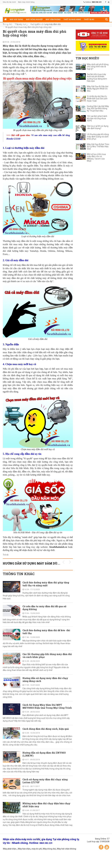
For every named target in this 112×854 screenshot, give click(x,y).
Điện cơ (41, 24)
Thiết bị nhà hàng (72, 19)
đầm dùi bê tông (56, 382)
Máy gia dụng (10, 24)
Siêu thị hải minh (9, 2)
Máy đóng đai (49, 849)
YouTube (106, 847)
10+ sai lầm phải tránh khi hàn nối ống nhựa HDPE (97, 118)
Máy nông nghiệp (34, 19)
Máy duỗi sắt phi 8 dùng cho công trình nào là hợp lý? (97, 66)
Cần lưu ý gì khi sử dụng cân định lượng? (97, 127)
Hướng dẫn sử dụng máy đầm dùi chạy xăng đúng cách (45, 680)
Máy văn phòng (53, 19)
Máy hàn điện (24, 849)
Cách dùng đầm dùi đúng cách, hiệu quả (45, 728)
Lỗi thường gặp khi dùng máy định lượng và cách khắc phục (98, 136)
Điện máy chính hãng (26, 2)
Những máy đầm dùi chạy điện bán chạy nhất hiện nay (46, 805)
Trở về (5, 555)
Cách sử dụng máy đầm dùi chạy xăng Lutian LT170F (45, 781)
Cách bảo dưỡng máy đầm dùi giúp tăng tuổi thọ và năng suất (45, 584)
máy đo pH (37, 849)
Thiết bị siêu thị (27, 24)
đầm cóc (26, 471)
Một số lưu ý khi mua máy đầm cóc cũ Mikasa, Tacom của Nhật (96, 157)
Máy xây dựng (16, 19)
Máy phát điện (9, 849)
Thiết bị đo (89, 19)
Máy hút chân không (66, 849)
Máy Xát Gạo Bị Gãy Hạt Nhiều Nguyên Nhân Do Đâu (97, 88)
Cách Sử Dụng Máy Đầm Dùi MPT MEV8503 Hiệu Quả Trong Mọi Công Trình (47, 706)
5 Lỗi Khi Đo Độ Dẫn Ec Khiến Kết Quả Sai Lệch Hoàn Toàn (97, 98)
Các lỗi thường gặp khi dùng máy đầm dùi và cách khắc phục (47, 656)
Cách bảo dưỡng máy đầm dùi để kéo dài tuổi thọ (46, 632)
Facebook (101, 847)
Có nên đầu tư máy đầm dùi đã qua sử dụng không (44, 608)
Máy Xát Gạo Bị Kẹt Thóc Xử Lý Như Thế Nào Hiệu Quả (98, 146)
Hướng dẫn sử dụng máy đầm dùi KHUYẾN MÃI (41, 563)
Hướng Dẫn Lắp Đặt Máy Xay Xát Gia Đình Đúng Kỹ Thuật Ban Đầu (98, 108)
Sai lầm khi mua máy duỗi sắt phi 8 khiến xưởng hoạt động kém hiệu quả (97, 77)
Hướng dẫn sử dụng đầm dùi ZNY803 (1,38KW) (44, 754)
